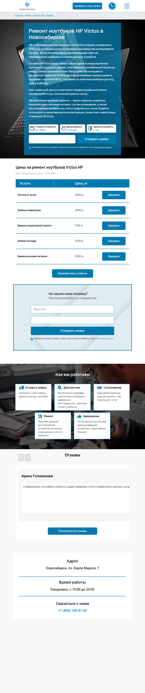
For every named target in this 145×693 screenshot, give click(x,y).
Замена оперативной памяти (34, 225)
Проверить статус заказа (87, 6)
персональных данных (102, 147)
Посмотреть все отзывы (72, 531)
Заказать (114, 195)
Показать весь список (72, 273)
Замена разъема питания (32, 256)
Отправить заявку (97, 139)
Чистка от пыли (26, 194)
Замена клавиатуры (29, 210)
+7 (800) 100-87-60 (72, 611)
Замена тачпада (26, 241)
